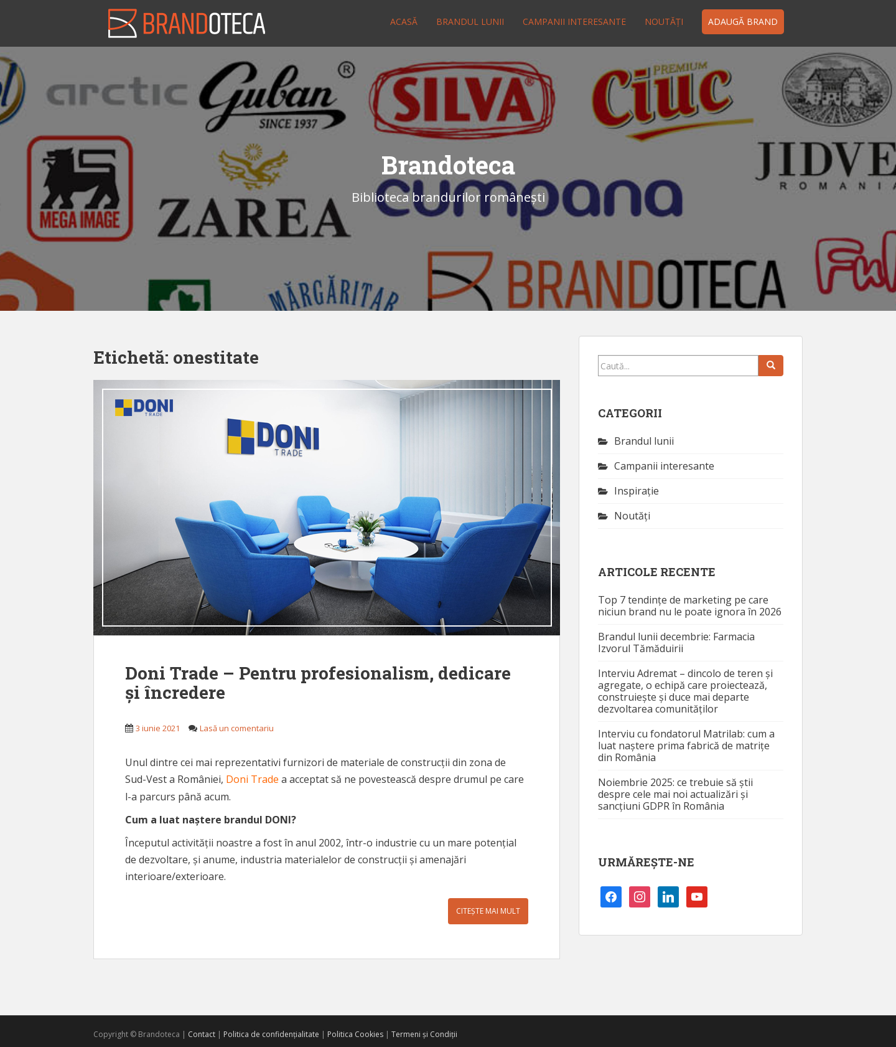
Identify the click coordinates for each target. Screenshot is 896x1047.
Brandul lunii (470, 21)
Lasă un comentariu (237, 728)
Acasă (404, 21)
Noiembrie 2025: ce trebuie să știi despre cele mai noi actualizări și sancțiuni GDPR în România (675, 794)
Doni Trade (252, 779)
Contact (201, 1034)
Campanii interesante (574, 21)
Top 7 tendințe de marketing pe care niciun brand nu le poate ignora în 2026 (690, 605)
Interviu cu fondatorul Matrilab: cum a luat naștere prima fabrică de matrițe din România (686, 745)
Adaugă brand (743, 21)
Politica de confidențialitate (271, 1034)
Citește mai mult (488, 911)
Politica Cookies (355, 1034)
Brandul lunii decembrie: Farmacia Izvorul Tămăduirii (676, 642)
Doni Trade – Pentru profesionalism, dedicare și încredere (318, 682)
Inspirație (636, 491)
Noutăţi (664, 21)
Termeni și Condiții (424, 1034)
